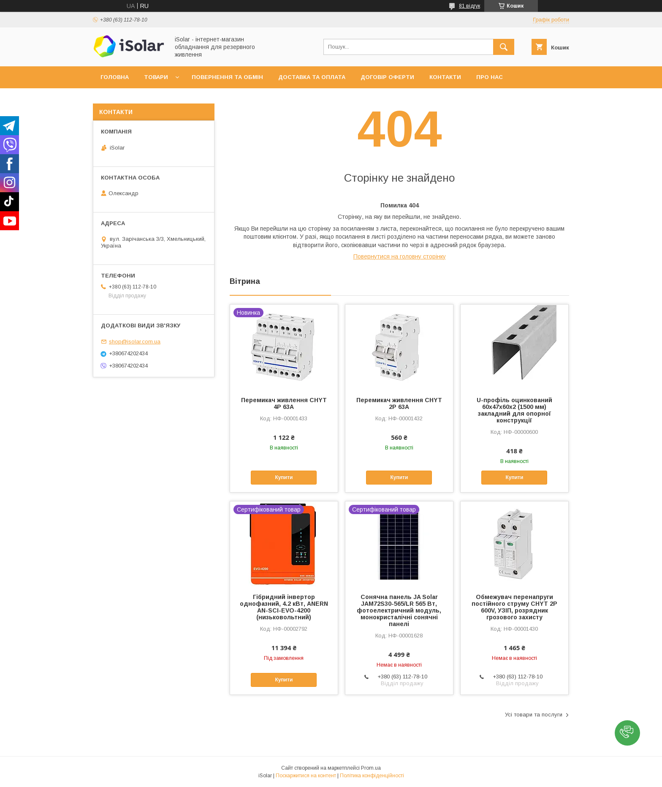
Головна (114, 77)
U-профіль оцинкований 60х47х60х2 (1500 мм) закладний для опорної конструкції (514, 410)
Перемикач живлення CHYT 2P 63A (399, 403)
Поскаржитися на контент (306, 776)
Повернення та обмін (227, 77)
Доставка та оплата (311, 77)
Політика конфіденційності (372, 776)
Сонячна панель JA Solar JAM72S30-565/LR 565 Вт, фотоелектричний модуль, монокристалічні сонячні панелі (399, 610)
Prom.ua (371, 768)
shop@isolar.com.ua (134, 341)
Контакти (445, 77)
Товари (156, 77)
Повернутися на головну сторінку (399, 256)
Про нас (489, 77)
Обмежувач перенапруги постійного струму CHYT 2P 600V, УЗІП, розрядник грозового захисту (514, 607)
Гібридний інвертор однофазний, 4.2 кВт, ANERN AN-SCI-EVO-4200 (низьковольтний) (284, 607)
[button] (627, 733)
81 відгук (469, 6)
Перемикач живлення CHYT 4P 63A (284, 403)
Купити (284, 477)
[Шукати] (503, 47)
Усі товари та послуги (533, 714)
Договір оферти (387, 77)
